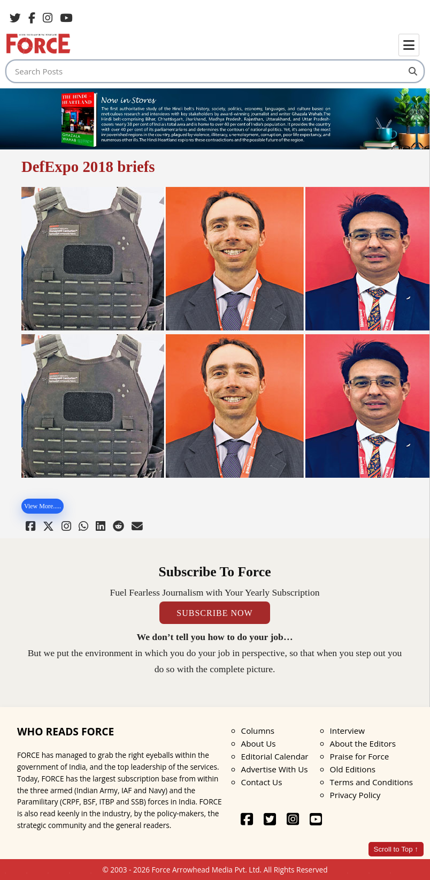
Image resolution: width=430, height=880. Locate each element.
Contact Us (261, 782)
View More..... (42, 506)
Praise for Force (359, 756)
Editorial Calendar (275, 756)
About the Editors (363, 743)
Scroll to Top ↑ (396, 849)
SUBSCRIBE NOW (214, 612)
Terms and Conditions (371, 782)
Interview (347, 730)
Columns (257, 730)
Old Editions (352, 769)
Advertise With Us (274, 769)
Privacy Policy (355, 794)
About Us (258, 743)
